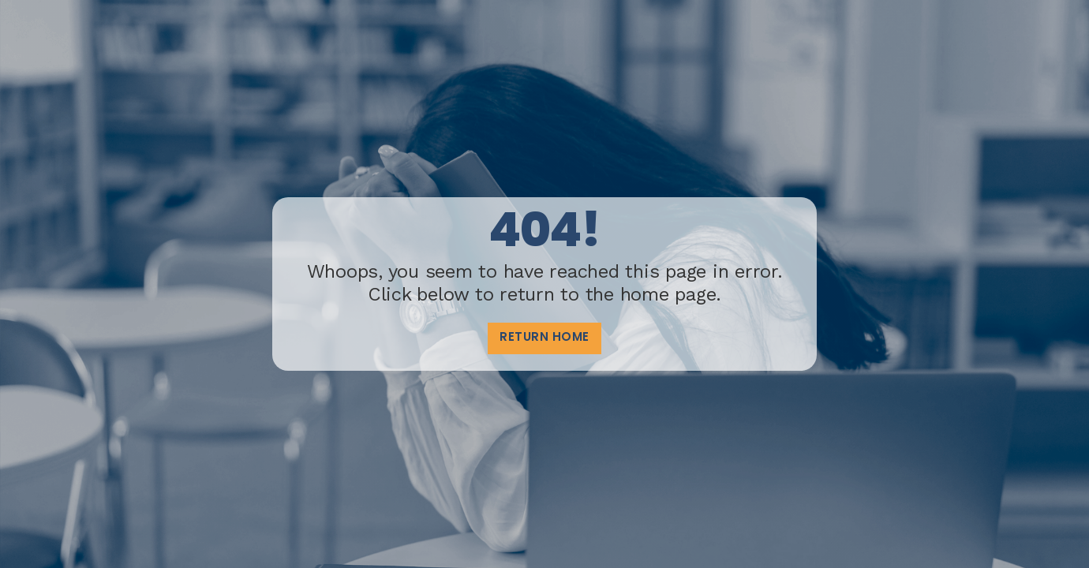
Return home (544, 338)
